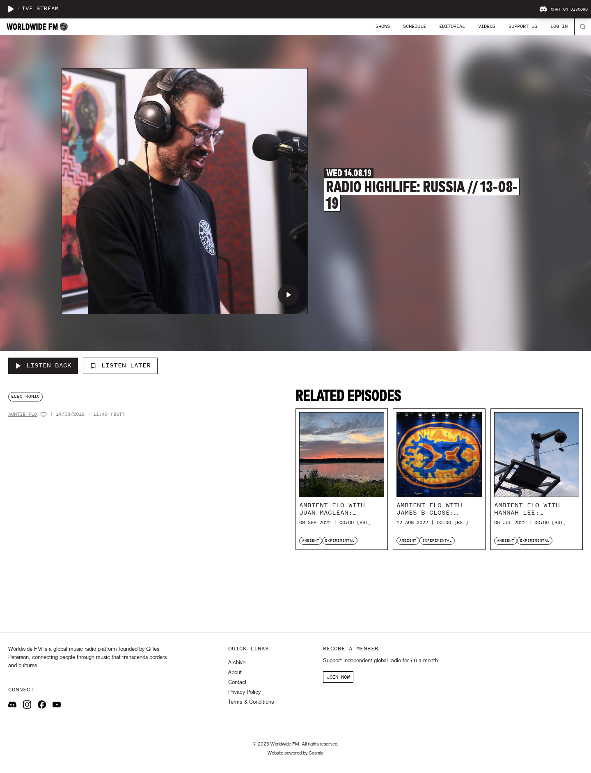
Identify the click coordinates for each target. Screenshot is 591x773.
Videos (486, 26)
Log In (559, 26)
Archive (236, 663)
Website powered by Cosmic (295, 753)
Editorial (452, 26)
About (235, 672)
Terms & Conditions (251, 702)
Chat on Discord (563, 9)
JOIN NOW (338, 677)
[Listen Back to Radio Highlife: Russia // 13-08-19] (43, 366)
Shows (383, 26)
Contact (237, 682)
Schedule (414, 26)
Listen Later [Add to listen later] (120, 365)
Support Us (523, 26)
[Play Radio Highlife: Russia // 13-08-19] (288, 295)
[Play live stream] (11, 9)
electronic (25, 396)
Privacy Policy (244, 692)
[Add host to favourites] (43, 414)
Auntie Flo (22, 414)
